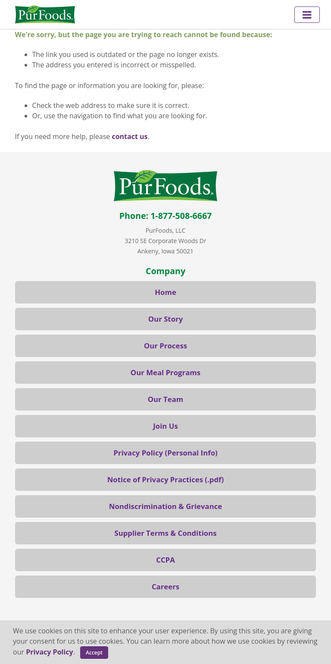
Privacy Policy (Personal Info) (165, 453)
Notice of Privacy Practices (155, 479)
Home (165, 292)
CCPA (165, 560)
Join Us (165, 426)
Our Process (165, 346)
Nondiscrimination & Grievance (165, 506)
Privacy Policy (49, 652)
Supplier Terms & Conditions (165, 533)
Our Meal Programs (165, 372)
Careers (165, 586)
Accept (94, 652)
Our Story (165, 319)
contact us (129, 136)
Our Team (166, 399)
